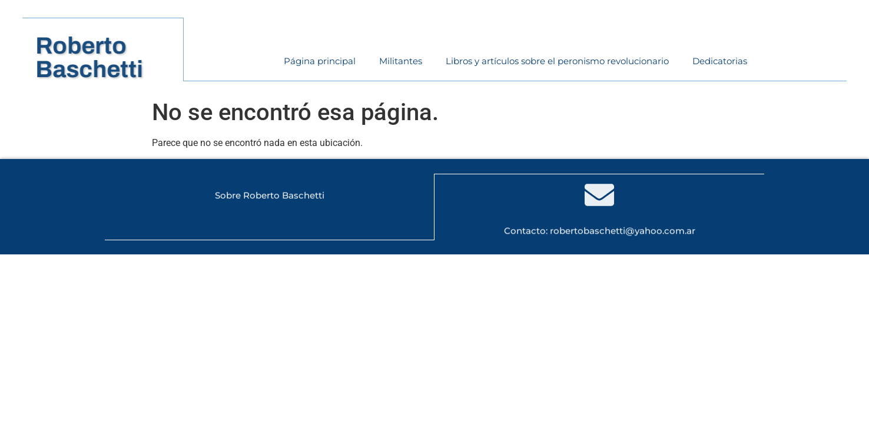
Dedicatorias (719, 61)
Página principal (320, 61)
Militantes (400, 61)
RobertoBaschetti (96, 57)
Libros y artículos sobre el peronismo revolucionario (557, 61)
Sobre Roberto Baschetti (269, 195)
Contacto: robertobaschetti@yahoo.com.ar (599, 230)
